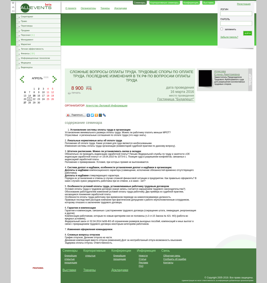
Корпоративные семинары (164, 2)
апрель (37, 78)
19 (52, 95)
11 (48, 92)
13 (25, 95)
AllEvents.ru (26, 4)
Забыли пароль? (229, 37)
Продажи (25, 30)
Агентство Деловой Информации (106, 105)
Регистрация (244, 4)
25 (48, 99)
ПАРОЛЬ (225, 19)
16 (38, 95)
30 (38, 102)
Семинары (139, 2)
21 (29, 99)
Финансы (25, 53)
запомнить (230, 29)
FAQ (141, 266)
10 (43, 92)
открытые (69, 259)
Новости (143, 255)
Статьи (142, 259)
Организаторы (88, 8)
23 (38, 99)
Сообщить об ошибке (174, 259)
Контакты (168, 262)
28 (29, 102)
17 (43, 95)
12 (52, 92)
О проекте (70, 8)
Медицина (26, 63)
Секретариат (27, 16)
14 (29, 95)
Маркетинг (26, 44)
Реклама (143, 262)
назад (22, 79)
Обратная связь (13, 11)
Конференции (191, 2)
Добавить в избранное (13, 2)
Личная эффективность (32, 49)
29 (34, 102)
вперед (55, 79)
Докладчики (120, 8)
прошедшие (70, 262)
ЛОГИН (224, 9)
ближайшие (70, 255)
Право (24, 21)
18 (48, 95)
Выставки (208, 2)
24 (43, 99)
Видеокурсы (27, 67)
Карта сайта (13, 6)
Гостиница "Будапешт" (175, 99)
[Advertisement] (157, 57)
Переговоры (27, 26)
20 (25, 99)
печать (76, 92)
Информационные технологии (35, 58)
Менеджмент (27, 39)
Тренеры (105, 8)
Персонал (25, 35)
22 (34, 99)
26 (52, 99)
